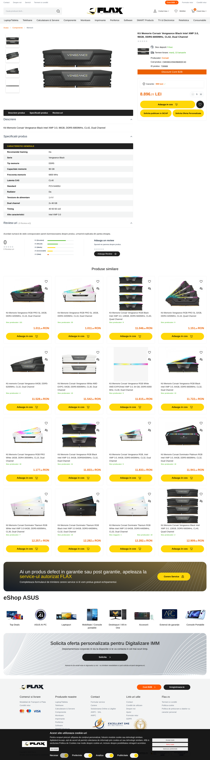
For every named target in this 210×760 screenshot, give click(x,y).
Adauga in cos (167, 104)
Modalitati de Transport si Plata (33, 702)
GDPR (129, 719)
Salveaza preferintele (170, 749)
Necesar (59, 755)
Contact (6, 2)
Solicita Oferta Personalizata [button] (188, 113)
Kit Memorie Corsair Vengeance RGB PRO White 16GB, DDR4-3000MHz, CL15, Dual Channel (25, 457)
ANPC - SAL (96, 712)
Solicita (105, 657)
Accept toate (170, 740)
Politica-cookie (168, 705)
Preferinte (82, 755)
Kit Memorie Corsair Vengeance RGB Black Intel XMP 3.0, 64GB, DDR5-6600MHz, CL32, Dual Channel (181, 386)
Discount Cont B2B (172, 71)
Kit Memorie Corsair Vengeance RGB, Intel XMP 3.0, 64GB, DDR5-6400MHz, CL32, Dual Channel (130, 457)
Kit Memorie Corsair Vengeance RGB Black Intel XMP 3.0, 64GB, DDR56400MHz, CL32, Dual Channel (78, 457)
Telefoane (59, 705)
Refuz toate (170, 744)
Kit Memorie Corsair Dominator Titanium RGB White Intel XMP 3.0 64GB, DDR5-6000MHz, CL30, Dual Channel (26, 528)
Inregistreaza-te (176, 687)
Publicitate (127, 755)
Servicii (28, 2)
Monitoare (59, 715)
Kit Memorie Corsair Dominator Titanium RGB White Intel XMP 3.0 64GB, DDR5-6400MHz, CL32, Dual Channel (129, 528)
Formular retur (187, 2)
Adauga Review (107, 254)
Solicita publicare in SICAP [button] (156, 113)
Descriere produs (16, 113)
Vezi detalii (54, 749)
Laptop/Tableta (61, 702)
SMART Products (62, 729)
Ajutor (128, 712)
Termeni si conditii (41, 2)
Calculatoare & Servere (65, 709)
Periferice (59, 722)
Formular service (98, 702)
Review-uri (57, 113)
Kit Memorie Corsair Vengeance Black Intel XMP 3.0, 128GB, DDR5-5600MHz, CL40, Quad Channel (180, 528)
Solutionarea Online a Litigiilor (103, 709)
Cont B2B (172, 2)
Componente (17, 28)
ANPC (93, 715)
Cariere (94, 705)
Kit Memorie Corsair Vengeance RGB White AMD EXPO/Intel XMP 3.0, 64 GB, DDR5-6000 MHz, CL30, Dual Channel (130, 386)
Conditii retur (201, 2)
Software (59, 725)
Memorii (30, 28)
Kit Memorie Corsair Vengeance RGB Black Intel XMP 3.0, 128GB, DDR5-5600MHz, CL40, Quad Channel (130, 316)
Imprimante (60, 719)
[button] (60, 11)
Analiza (105, 755)
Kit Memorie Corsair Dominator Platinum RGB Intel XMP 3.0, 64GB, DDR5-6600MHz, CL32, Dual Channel (181, 457)
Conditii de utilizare (134, 705)
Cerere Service (174, 576)
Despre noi (17, 2)
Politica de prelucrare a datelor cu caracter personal (176, 710)
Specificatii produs (39, 113)
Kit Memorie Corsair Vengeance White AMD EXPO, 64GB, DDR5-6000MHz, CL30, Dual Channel (77, 386)
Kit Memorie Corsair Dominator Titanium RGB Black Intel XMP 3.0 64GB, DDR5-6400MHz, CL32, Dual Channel (78, 528)
